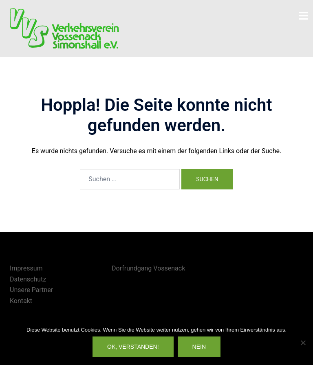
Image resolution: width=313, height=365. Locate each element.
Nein (199, 346)
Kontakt (21, 301)
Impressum (26, 268)
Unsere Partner (31, 290)
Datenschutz (28, 279)
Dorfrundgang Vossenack (148, 268)
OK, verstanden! (133, 346)
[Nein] (303, 343)
